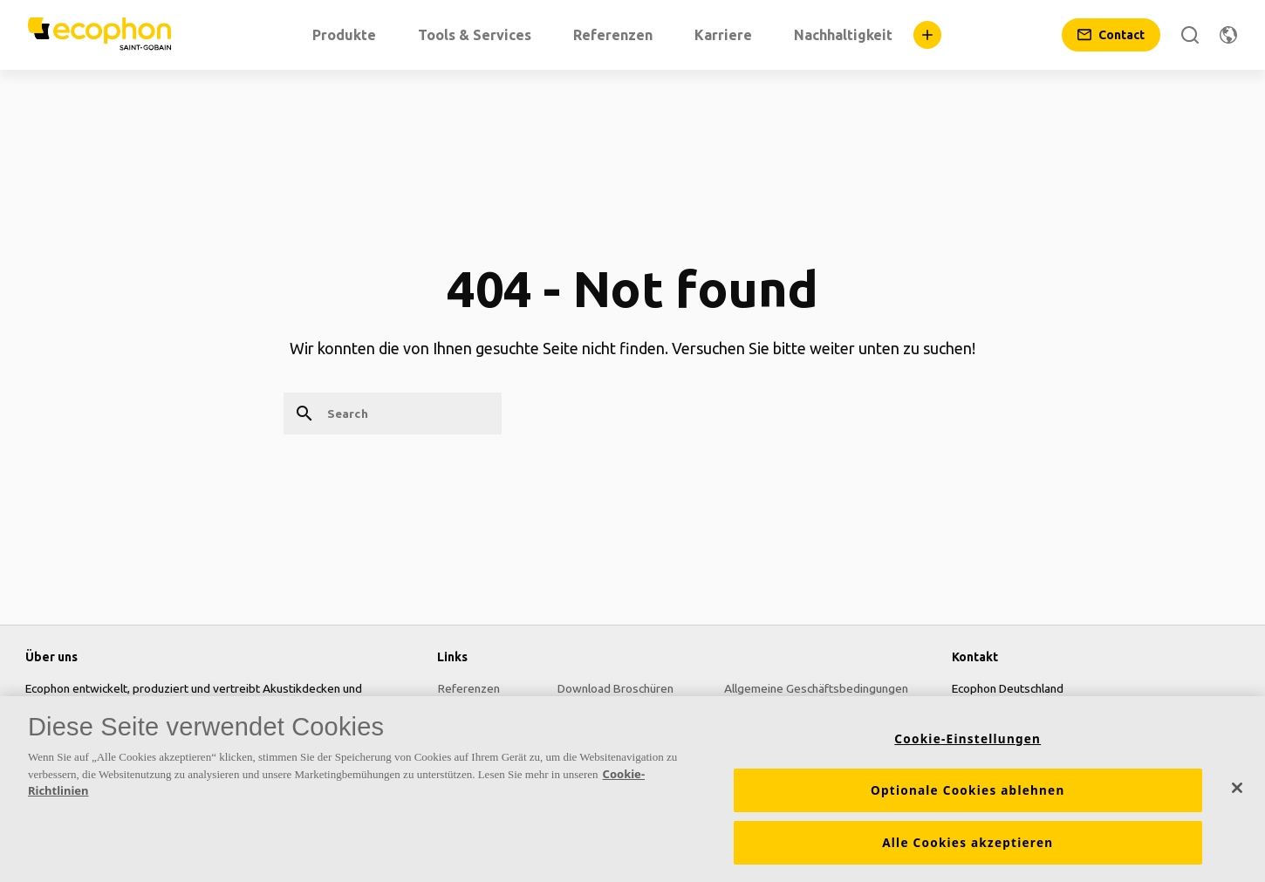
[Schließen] (1237, 788)
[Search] (1190, 35)
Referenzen (468, 688)
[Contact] (1111, 34)
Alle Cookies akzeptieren (967, 843)
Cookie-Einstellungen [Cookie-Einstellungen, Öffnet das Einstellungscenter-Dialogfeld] (967, 739)
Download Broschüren (615, 688)
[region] (632, 789)
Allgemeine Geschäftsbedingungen (815, 688)
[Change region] (1228, 35)
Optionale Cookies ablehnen (968, 790)
